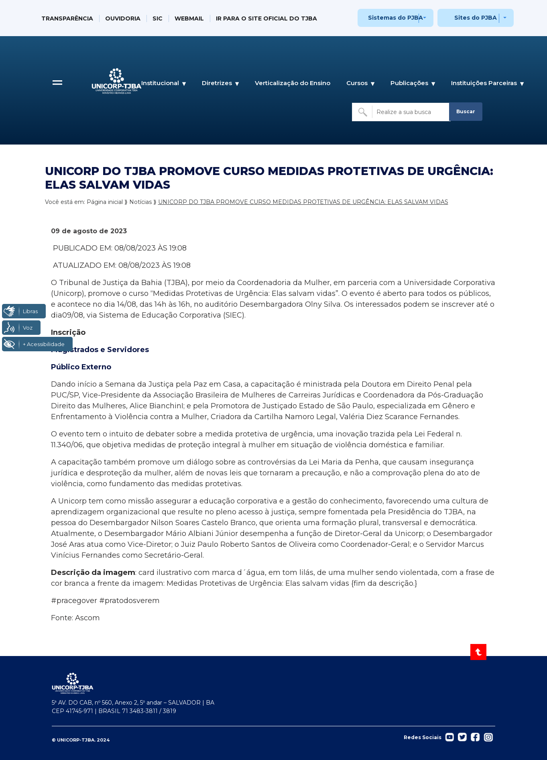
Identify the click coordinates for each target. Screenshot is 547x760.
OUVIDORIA (122, 18)
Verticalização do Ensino (292, 83)
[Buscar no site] (401, 112)
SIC (158, 18)
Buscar (465, 111)
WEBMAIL (189, 18)
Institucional (160, 83)
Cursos (357, 83)
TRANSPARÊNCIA (67, 18)
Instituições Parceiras (484, 83)
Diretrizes (217, 83)
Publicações (409, 83)
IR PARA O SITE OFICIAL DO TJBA (266, 18)
